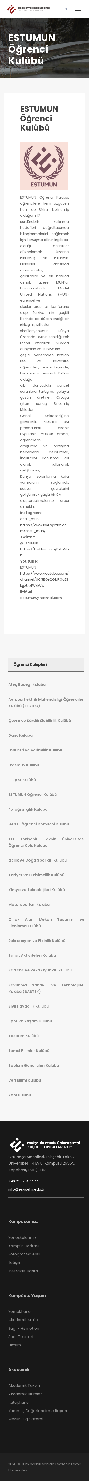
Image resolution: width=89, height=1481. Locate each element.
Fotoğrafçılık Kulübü (27, 809)
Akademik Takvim (24, 1385)
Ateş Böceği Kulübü (27, 684)
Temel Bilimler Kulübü (28, 1051)
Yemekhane (19, 1311)
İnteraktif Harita (23, 1271)
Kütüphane (18, 1402)
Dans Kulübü (20, 735)
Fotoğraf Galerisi (24, 1254)
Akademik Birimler (25, 1394)
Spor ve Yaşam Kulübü (30, 1021)
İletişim (14, 1262)
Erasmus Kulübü (23, 765)
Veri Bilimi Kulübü (24, 1080)
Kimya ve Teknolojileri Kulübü (36, 890)
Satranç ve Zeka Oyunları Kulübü (40, 970)
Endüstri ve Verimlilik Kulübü (35, 750)
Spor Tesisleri (20, 1336)
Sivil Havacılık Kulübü (28, 1006)
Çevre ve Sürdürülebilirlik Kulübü (39, 720)
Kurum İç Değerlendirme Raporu (38, 1410)
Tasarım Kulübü (23, 1036)
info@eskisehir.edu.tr (26, 1189)
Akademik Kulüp (23, 1320)
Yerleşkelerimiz (22, 1237)
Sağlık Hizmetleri (23, 1328)
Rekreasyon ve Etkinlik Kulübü (36, 940)
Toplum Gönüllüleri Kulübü (33, 1065)
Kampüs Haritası (23, 1246)
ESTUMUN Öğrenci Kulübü (39, 118)
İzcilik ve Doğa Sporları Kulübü (37, 860)
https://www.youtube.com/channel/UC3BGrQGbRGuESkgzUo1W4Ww (44, 579)
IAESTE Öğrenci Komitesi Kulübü (38, 824)
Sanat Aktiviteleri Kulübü (32, 955)
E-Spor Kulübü (22, 780)
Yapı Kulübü (19, 1095)
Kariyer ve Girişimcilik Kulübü (36, 875)
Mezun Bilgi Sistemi (25, 1419)
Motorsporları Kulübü (29, 904)
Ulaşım (14, 1345)
